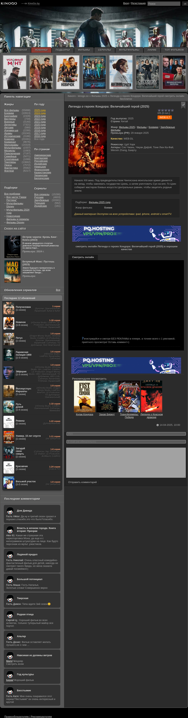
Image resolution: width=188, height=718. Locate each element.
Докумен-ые (11, 130)
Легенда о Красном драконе (151, 414)
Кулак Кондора (84, 413)
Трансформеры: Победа (129, 414)
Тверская (22, 598)
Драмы (8, 133)
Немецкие (40, 166)
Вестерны (10, 118)
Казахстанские (42, 172)
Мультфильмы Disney (14, 205)
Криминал (10, 141)
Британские (41, 158)
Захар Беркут (107, 413)
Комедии (9, 139)
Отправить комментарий (82, 487)
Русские (39, 197)
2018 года (40, 130)
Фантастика (11, 167)
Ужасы (8, 165)
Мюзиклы (9, 150)
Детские (8, 127)
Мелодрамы (11, 144)
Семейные (10, 156)
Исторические (12, 136)
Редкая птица (25, 614)
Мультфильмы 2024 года (17, 211)
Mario (9, 661)
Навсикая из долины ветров (34, 655)
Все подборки (12, 193)
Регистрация (138, 3)
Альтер (21, 636)
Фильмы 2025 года (99, 202)
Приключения (12, 153)
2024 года (40, 113)
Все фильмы (11, 110)
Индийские (40, 163)
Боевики (153, 127)
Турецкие (39, 203)
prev (4, 72)
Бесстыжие (24, 690)
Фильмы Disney (15, 222)
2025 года (40, 110)
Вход (126, 3)
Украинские (41, 175)
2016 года (40, 136)
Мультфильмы (12, 147)
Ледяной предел (27, 554)
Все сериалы (41, 194)
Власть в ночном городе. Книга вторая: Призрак (36, 529)
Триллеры (10, 162)
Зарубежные (41, 200)
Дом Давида (24, 510)
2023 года (40, 116)
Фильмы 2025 (127, 127)
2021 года (40, 121)
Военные (9, 121)
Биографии (10, 116)
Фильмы (142, 127)
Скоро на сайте (15, 228)
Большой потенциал (29, 579)
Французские (41, 169)
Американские (42, 155)
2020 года (40, 124)
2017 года (40, 133)
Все (58, 289)
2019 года (40, 127)
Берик (9, 680)
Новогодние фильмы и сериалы (17, 218)
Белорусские (41, 178)
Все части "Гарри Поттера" (16, 199)
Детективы (10, 124)
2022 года (40, 118)
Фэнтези (9, 170)
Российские (41, 160)
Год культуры (25, 674)
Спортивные (11, 159)
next (184, 72)
